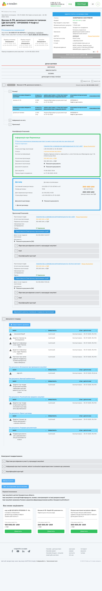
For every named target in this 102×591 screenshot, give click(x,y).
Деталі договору (21, 205)
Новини (71, 551)
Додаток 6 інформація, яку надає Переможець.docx (19, 351)
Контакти (72, 553)
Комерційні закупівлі (52, 555)
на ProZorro (31, 32)
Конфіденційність (41, 561)
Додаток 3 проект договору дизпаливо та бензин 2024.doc (19, 421)
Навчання (72, 549)
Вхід (70, 4)
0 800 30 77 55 (55, 3)
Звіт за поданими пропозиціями (15, 486)
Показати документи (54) (24, 288)
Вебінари (83, 551)
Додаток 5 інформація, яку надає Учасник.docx (19, 345)
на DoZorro (39, 32)
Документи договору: (22, 201)
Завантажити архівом (20, 325)
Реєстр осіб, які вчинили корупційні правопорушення (77, 57)
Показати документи (52, 163)
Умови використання (52, 561)
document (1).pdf (19, 334)
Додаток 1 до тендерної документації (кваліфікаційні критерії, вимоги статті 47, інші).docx (19, 388)
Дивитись (18, 531)
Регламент (84, 549)
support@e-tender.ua (57, 4)
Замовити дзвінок (56, 6)
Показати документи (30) (24, 241)
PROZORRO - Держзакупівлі (53, 549)
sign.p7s (19, 373)
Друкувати (8, 481)
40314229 (76, 36)
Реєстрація (81, 4)
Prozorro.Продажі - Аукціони (54, 553)
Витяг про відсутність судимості (76, 54)
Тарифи (83, 553)
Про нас (71, 555)
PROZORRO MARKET (51, 551)
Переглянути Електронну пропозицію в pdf (32, 231)
